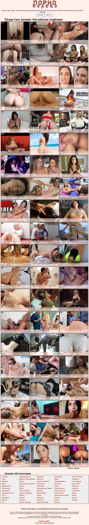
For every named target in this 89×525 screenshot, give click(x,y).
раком (56, 500)
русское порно (77, 477)
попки (56, 486)
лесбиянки (40, 486)
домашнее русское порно (28, 484)
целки (74, 495)
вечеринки (5, 497)
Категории (40, 15)
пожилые (57, 484)
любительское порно (44, 488)
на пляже (40, 500)
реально (57, 502)
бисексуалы (6, 488)
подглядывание (60, 481)
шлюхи (74, 497)
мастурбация (41, 493)
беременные (6, 486)
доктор (21, 481)
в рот (4, 495)
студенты (75, 488)
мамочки (40, 491)
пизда (56, 479)
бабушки (5, 481)
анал (3, 479)
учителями (75, 491)
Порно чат (49, 15)
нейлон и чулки (42, 502)
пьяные (57, 497)
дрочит (21, 486)
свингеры (75, 479)
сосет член (76, 484)
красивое (40, 477)
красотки (40, 479)
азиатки (4, 477)
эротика (75, 500)
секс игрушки (76, 481)
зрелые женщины (25, 493)
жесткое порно (24, 491)
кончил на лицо (24, 502)
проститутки (58, 493)
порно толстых (59, 491)
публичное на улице (61, 495)
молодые (40, 497)
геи (3, 502)
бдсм (4, 484)
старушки (75, 486)
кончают (22, 500)
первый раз (58, 477)
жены (21, 488)
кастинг (22, 497)
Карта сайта (44, 521)
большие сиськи (8, 493)
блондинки (6, 491)
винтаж (4, 500)
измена (21, 495)
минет (39, 495)
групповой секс (24, 477)
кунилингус (41, 484)
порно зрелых (59, 488)
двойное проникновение (28, 479)
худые (74, 493)
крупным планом (43, 481)
